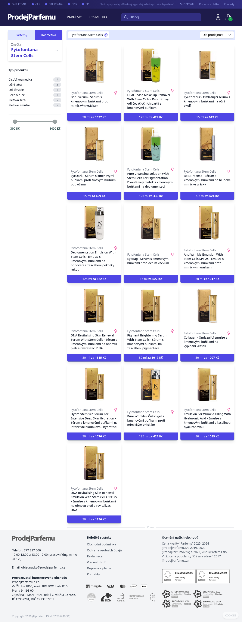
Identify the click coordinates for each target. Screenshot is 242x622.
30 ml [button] (94, 117)
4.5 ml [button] (207, 196)
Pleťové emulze (35, 105)
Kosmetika (98, 17)
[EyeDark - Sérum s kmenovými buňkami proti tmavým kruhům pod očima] (94, 144)
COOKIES (230, 615)
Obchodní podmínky (101, 544)
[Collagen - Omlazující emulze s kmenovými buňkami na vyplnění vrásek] (207, 306)
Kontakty (229, 4)
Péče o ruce (35, 95)
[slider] (15, 122)
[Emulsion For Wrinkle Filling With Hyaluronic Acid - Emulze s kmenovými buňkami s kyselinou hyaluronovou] (207, 384)
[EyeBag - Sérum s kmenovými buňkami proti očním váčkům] (150, 223)
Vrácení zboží (96, 562)
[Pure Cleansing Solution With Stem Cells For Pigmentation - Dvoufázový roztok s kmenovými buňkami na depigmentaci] (150, 144)
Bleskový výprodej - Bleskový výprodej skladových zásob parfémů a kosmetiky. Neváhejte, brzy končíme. (154, 4)
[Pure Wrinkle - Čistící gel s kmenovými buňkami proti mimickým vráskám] (150, 384)
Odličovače (35, 90)
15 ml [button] (207, 117)
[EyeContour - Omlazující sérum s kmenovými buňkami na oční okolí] (207, 65)
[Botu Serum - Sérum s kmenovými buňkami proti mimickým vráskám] (94, 65)
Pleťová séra (35, 100)
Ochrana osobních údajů (104, 550)
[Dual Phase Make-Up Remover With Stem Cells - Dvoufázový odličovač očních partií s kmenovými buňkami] (150, 65)
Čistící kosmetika (35, 79)
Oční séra (35, 85)
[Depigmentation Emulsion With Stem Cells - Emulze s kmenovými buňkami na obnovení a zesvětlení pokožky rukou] (94, 223)
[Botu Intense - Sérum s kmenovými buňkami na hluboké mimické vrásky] (207, 144)
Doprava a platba (209, 4)
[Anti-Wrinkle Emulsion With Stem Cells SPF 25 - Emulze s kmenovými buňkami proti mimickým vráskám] (207, 223)
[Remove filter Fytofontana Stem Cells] (106, 35)
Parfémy (74, 17)
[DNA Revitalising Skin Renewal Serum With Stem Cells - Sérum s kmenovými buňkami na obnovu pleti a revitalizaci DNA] (94, 306)
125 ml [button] (151, 117)
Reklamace (95, 556)
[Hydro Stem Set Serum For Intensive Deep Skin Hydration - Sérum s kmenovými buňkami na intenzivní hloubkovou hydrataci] (94, 384)
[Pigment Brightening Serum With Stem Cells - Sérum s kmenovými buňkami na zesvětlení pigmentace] (150, 306)
